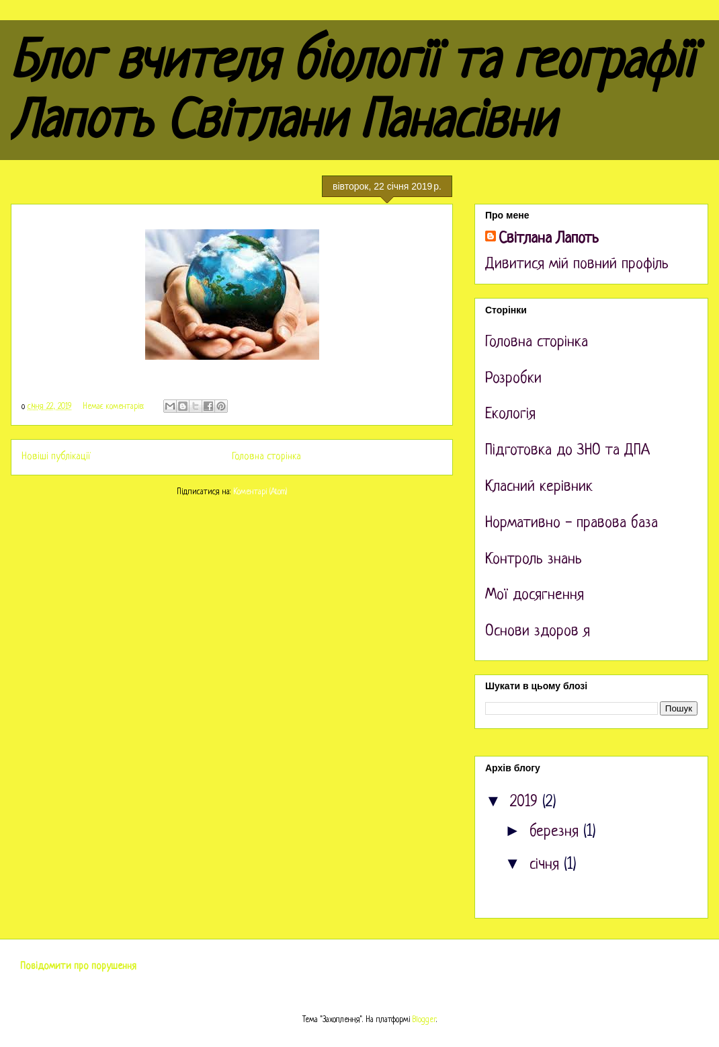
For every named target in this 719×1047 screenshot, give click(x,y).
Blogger (424, 1020)
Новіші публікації (56, 456)
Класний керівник (539, 487)
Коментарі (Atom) (260, 492)
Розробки (513, 379)
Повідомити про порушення (78, 966)
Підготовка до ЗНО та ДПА (567, 450)
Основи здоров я (537, 631)
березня (556, 832)
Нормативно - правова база (571, 523)
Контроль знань (533, 559)
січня (547, 865)
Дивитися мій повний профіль (577, 264)
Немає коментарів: (114, 407)
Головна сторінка (266, 456)
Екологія (510, 414)
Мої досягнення (534, 595)
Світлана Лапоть (549, 239)
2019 (526, 802)
